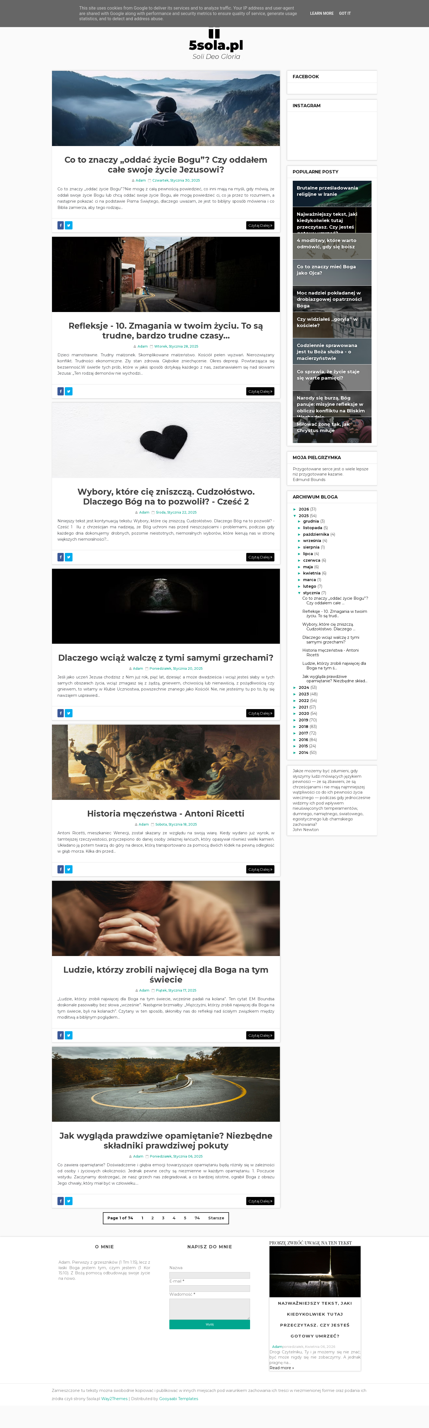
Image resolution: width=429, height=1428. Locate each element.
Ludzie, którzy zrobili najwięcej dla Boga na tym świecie (165, 995)
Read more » (283, 1390)
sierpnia (306, 546)
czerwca (307, 559)
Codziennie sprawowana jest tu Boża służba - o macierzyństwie (321, 351)
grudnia (306, 520)
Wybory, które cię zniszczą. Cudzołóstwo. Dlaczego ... (323, 626)
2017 (298, 732)
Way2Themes (120, 1421)
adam (279, 1369)
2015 (298, 745)
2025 (298, 514)
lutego (305, 585)
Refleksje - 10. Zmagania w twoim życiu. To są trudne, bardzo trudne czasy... (165, 334)
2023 (299, 693)
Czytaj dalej (253, 226)
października (311, 533)
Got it (345, 13)
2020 (299, 712)
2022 (299, 699)
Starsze (216, 1240)
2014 (298, 751)
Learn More (322, 13)
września (307, 540)
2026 (299, 508)
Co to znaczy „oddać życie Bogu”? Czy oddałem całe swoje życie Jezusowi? (165, 166)
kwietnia (307, 572)
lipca (303, 552)
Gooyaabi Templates (184, 1421)
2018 (298, 725)
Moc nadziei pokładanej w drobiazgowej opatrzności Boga (323, 298)
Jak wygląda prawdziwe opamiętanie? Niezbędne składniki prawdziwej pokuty (165, 1163)
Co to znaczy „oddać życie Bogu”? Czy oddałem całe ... (330, 600)
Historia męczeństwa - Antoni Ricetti (165, 832)
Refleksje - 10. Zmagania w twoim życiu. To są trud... (329, 613)
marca (305, 578)
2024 (299, 686)
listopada (308, 526)
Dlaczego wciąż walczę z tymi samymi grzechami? (165, 670)
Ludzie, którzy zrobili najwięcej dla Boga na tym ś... (329, 665)
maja (303, 566)
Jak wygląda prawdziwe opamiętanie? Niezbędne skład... (329, 678)
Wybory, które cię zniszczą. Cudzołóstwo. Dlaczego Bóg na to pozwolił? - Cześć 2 (165, 502)
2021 (298, 706)
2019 (298, 719)
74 (196, 1240)
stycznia (307, 592)
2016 (298, 738)
